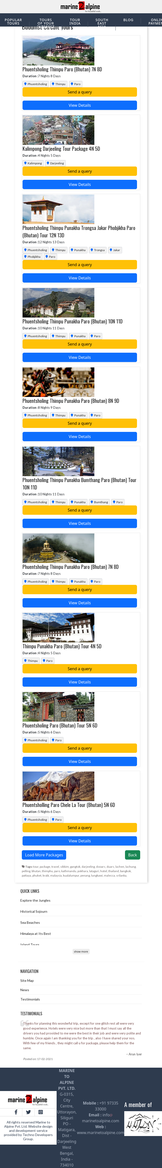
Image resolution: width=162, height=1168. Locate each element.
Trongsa (97, 250)
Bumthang (99, 502)
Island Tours (29, 944)
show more (81, 951)
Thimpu (58, 84)
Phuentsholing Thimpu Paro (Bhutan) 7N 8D (62, 69)
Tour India (75, 21)
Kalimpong (33, 163)
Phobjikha (32, 256)
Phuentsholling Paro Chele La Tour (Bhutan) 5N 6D (69, 804)
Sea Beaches (30, 922)
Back (132, 855)
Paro (75, 84)
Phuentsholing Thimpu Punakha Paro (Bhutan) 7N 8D (71, 566)
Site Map (27, 980)
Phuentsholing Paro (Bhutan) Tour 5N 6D (60, 725)
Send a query (80, 92)
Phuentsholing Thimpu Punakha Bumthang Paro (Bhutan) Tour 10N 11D (80, 483)
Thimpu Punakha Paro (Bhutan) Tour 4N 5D (62, 646)
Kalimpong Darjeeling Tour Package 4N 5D (61, 148)
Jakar (114, 250)
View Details (80, 105)
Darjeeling (55, 163)
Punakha (78, 250)
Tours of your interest (46, 23)
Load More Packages (44, 855)
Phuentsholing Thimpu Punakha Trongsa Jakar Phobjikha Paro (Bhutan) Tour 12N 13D (79, 231)
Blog (128, 19)
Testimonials (30, 999)
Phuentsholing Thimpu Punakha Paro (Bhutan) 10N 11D (73, 321)
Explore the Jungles (35, 900)
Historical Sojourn (33, 911)
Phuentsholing (35, 84)
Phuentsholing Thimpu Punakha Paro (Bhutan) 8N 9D (71, 400)
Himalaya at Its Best (35, 933)
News (24, 990)
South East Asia (102, 23)
